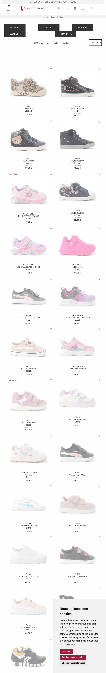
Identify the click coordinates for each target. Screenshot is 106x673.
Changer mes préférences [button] (73, 663)
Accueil (45, 17)
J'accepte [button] (66, 651)
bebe (53, 17)
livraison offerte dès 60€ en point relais (53, 2)
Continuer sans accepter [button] (73, 657)
